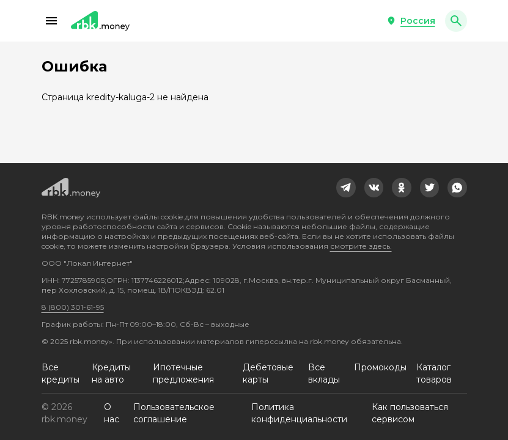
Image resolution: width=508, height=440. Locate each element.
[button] (51, 21)
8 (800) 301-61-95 (73, 307)
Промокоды (380, 367)
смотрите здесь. (361, 246)
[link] (346, 187)
